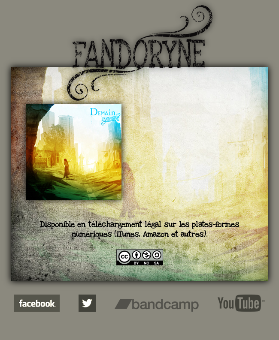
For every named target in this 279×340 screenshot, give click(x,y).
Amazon (156, 234)
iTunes (127, 234)
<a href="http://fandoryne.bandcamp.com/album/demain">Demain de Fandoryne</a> (200, 159)
